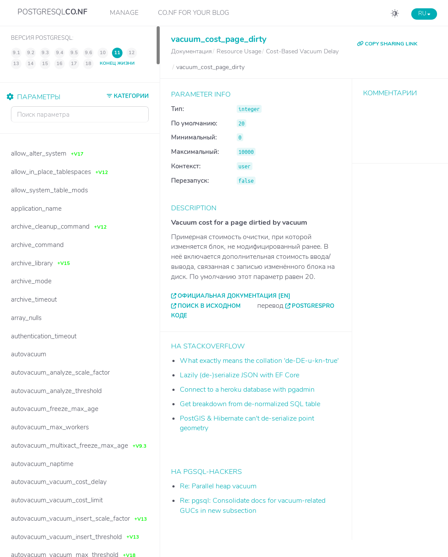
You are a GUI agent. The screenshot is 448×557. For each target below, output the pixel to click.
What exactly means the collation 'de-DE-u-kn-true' (259, 361)
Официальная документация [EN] (234, 296)
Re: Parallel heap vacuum (218, 486)
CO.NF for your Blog (193, 12)
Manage (124, 12)
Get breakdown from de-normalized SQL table (250, 404)
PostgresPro (313, 306)
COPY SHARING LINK (387, 43)
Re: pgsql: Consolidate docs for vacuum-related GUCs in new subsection (253, 505)
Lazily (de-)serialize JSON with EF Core (239, 375)
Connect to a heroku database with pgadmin (247, 389)
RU (424, 13)
